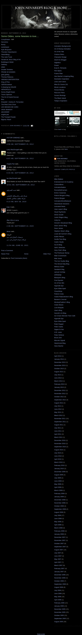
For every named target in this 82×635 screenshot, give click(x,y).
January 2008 (59, 534)
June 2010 (58, 456)
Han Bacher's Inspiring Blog (64, 76)
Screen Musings (59, 95)
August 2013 (58, 372)
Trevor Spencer (6, 94)
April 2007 (57, 562)
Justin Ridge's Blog (61, 217)
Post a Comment (7, 250)
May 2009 (57, 484)
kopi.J (9, 207)
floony (3, 44)
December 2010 (59, 440)
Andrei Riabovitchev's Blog (63, 297)
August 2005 (58, 622)
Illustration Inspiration (61, 79)
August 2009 (58, 475)
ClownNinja (58, 291)
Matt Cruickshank (60, 256)
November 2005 (59, 612)
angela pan (5, 114)
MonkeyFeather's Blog (62, 302)
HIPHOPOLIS (6, 89)
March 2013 (58, 381)
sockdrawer (5, 47)
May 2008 (57, 522)
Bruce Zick (58, 338)
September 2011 (60, 422)
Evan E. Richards (60, 68)
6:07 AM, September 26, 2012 (20, 158)
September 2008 (60, 509)
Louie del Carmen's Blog (62, 234)
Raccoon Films (59, 92)
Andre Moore (58, 305)
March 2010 (58, 462)
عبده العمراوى (11, 190)
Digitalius (57, 62)
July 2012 (57, 406)
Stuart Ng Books (60, 212)
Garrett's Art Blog (60, 313)
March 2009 (58, 490)
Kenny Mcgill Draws (8, 92)
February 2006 (59, 603)
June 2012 (58, 409)
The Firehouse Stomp (61, 253)
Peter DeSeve (59, 335)
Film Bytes (58, 71)
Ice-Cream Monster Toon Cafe (64, 316)
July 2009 (57, 478)
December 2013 (59, 362)
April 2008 (57, 525)
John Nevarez (62, 158)
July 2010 (57, 453)
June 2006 (58, 593)
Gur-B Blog (58, 245)
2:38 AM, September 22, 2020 (20, 226)
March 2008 (58, 528)
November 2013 (59, 365)
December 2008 (59, 500)
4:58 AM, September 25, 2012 (20, 144)
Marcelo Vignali (59, 340)
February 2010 (59, 465)
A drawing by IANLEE (8, 87)
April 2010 (57, 459)
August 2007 (58, 550)
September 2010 (60, 447)
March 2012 (58, 415)
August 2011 (58, 425)
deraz (9, 231)
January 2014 (59, 359)
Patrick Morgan (59, 198)
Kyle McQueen (6, 49)
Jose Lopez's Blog (60, 209)
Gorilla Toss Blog (60, 239)
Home (26, 254)
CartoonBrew (58, 184)
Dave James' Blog (60, 226)
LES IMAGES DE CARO (9, 107)
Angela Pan (11, 164)
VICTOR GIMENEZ (13, 138)
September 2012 (60, 400)
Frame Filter (58, 73)
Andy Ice (57, 220)
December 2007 (59, 537)
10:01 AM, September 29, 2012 (21, 185)
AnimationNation (60, 187)
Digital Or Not (59, 329)
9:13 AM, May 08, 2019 (16, 201)
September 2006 (60, 584)
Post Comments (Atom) (19, 258)
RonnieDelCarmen (60, 190)
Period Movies (59, 90)
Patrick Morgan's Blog (61, 195)
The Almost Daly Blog (61, 264)
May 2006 (57, 597)
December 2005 (59, 609)
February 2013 (59, 384)
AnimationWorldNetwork (62, 201)
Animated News (59, 206)
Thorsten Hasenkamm (9, 52)
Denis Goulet (58, 215)
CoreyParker (5, 39)
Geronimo (4, 42)
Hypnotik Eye (59, 286)
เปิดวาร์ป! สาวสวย (13, 220)
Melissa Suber (59, 267)
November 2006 (59, 578)
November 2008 (59, 503)
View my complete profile (64, 169)
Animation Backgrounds (62, 46)
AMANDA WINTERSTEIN (10, 79)
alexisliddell (5, 112)
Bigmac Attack (6, 119)
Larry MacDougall (13, 149)
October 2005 (59, 615)
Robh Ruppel (58, 324)
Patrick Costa (59, 294)
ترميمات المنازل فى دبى (15, 237)
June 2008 (58, 518)
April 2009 (57, 487)
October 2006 (59, 581)
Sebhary (4, 64)
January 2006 (59, 606)
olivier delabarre (6, 109)
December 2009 (59, 472)
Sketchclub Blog (59, 343)
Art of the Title (59, 52)
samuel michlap (59, 272)
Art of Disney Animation (62, 49)
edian (3, 67)
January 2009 (59, 497)
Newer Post (5, 254)
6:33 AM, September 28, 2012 (20, 173)
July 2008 (57, 515)
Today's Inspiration (60, 101)
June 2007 (58, 556)
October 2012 (59, 397)
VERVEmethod (6, 84)
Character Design (60, 57)
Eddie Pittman (59, 236)
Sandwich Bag (59, 269)
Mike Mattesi (58, 179)
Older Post (47, 254)
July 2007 (57, 553)
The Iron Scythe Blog (61, 261)
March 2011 (58, 437)
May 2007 (57, 559)
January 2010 (59, 468)
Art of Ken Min (59, 283)
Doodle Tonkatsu (7, 69)
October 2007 (59, 543)
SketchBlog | (5, 54)
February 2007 (59, 568)
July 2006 (57, 590)
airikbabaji (57, 275)
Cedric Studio (59, 242)
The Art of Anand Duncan (10, 97)
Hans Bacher (58, 346)
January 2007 (59, 572)
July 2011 (57, 428)
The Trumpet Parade (8, 117)
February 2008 (59, 531)
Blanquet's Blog (59, 277)
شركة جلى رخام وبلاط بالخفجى (17, 196)
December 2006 (59, 575)
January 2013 (59, 387)
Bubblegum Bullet (7, 62)
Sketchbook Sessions (61, 204)
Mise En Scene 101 (61, 84)
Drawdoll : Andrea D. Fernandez (12, 102)
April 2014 (57, 356)
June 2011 (58, 431)
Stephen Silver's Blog (61, 231)
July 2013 (57, 375)
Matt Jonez (58, 258)
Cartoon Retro (59, 54)
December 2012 (59, 390)
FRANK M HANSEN (8, 72)
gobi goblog (5, 74)
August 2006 (58, 587)
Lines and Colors (60, 82)
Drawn (56, 65)
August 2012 (58, 403)
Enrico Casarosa (60, 193)
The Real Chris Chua (8, 104)
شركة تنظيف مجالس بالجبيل (16, 198)
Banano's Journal (60, 299)
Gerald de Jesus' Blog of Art (11, 59)
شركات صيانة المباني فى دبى (16, 240)
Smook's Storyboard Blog (63, 223)
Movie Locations (60, 87)
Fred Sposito (58, 280)
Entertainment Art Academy (63, 182)
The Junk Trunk (6, 57)
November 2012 (59, 393)
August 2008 (58, 512)
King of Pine (5, 82)
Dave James (58, 228)
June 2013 (58, 378)
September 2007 (60, 547)
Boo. (2, 99)
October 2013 (59, 368)
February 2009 (59, 493)
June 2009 (58, 481)
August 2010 (58, 450)
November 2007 (59, 540)
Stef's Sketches (59, 247)
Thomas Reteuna (7, 77)
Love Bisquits (59, 307)
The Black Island (60, 98)
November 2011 (59, 418)
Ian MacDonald (12, 178)
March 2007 (58, 565)
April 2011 (57, 434)
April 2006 (57, 600)
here (59, 129)
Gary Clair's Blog (60, 250)
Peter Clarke (58, 327)
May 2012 (57, 412)
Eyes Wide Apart (60, 288)
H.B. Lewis (58, 332)
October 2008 (59, 506)
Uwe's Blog (58, 310)
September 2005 (60, 618)
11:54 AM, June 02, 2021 (17, 245)
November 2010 (59, 443)
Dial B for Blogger (60, 60)
